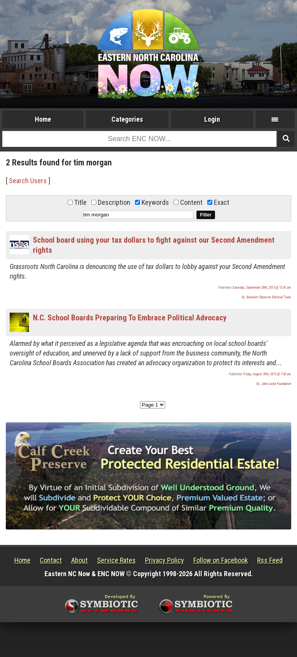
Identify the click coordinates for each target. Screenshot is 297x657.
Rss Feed (270, 560)
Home (43, 119)
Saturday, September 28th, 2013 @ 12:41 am (261, 287)
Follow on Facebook (220, 560)
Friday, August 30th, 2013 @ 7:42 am (267, 374)
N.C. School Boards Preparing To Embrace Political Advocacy (130, 317)
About (79, 560)
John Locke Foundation (276, 384)
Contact (51, 560)
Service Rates (116, 560)
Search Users (28, 181)
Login (212, 119)
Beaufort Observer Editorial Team (269, 297)
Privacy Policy (164, 560)
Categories (127, 119)
